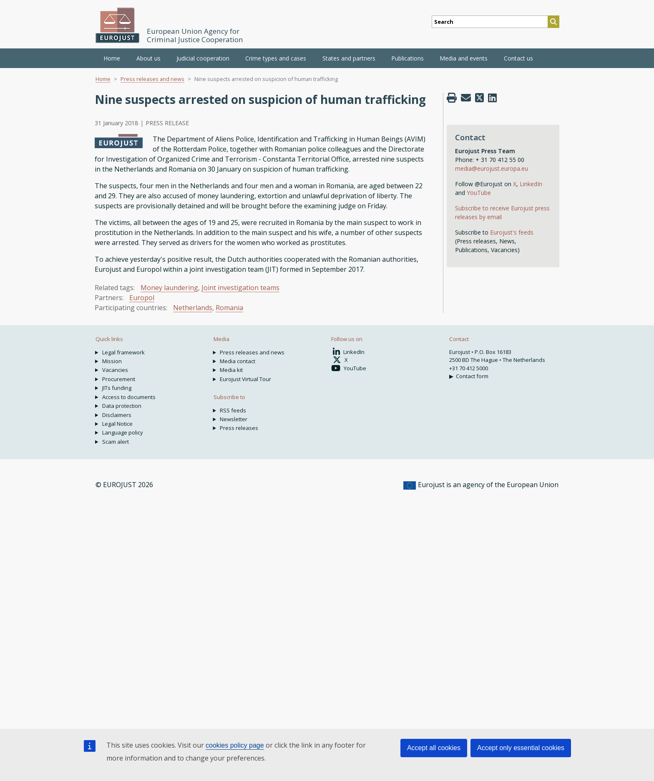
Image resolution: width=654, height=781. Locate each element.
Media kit (231, 370)
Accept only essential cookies (520, 747)
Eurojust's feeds (511, 232)
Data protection (121, 405)
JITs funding (116, 388)
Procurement (118, 379)
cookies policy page (235, 745)
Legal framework (123, 352)
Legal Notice (117, 423)
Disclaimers (116, 415)
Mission (112, 361)
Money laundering (169, 287)
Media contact (237, 361)
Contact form (472, 376)
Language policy (122, 432)
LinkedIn (531, 184)
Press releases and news (152, 79)
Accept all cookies (433, 747)
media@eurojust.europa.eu (491, 168)
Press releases (239, 428)
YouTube (479, 193)
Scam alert (115, 441)
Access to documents (129, 397)
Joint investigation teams (240, 287)
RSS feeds (233, 410)
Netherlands (192, 307)
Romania (229, 307)
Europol (141, 297)
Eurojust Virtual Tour (245, 379)
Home (111, 58)
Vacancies (115, 370)
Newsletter (233, 419)
